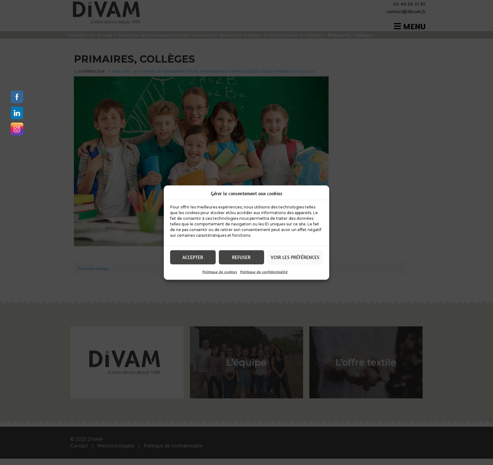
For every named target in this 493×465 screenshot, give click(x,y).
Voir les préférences (295, 257)
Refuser (241, 257)
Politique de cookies (219, 271)
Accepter (192, 257)
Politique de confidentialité (264, 271)
